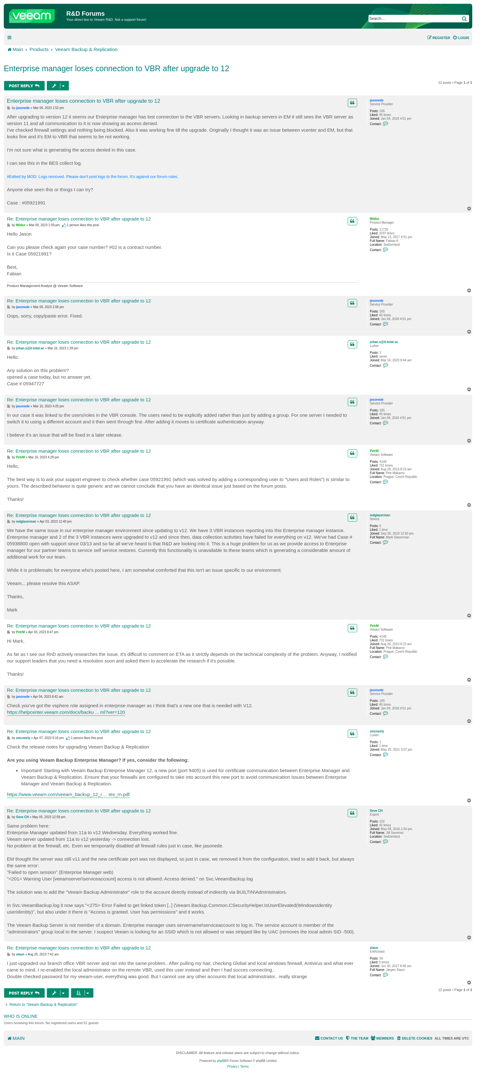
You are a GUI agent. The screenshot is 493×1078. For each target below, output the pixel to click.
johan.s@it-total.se (384, 342)
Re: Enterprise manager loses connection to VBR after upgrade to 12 (79, 218)
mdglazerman (380, 515)
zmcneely (377, 731)
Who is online (20, 1016)
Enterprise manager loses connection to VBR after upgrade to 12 (116, 68)
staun (374, 947)
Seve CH (376, 810)
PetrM (374, 451)
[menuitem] (460, 38)
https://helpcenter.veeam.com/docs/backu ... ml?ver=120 (66, 712)
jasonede (376, 100)
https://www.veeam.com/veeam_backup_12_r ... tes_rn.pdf (68, 794)
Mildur (374, 219)
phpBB (221, 1061)
